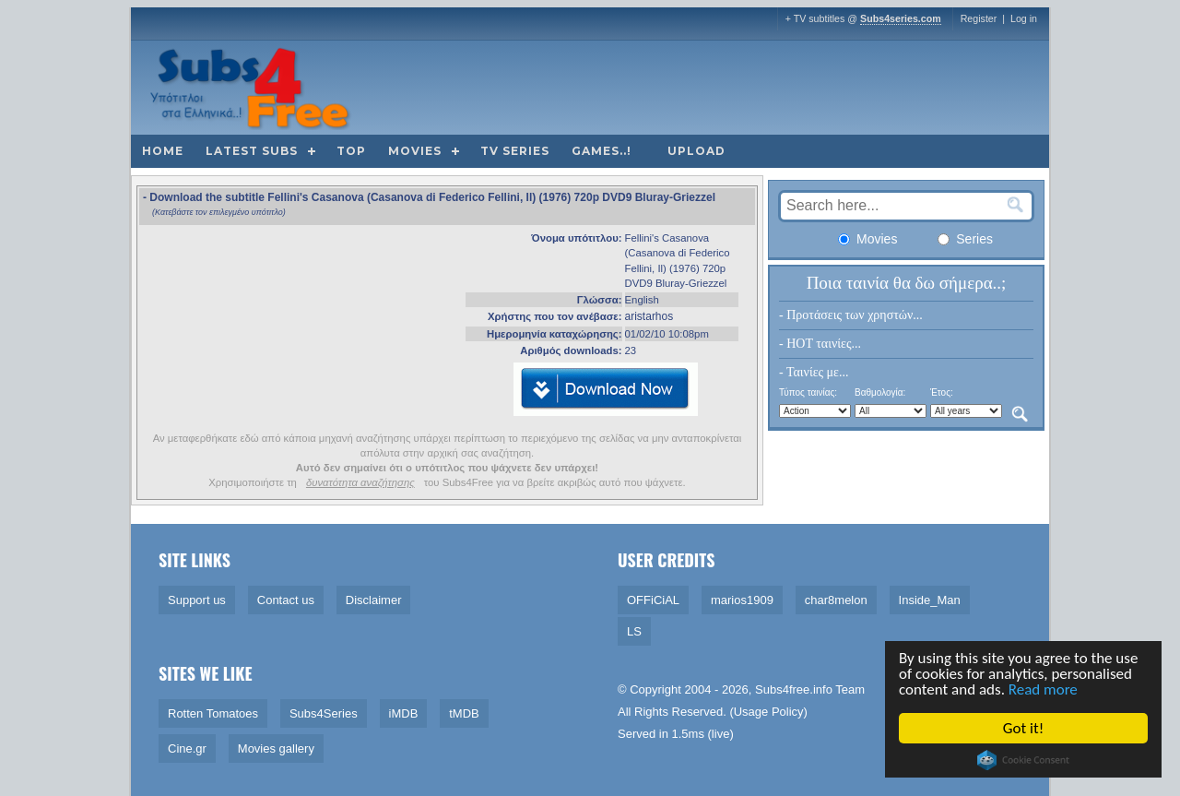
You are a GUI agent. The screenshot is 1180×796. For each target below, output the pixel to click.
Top (351, 151)
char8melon (836, 600)
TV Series (514, 151)
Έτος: (941, 392)
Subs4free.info (793, 689)
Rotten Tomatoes (213, 713)
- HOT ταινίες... (820, 343)
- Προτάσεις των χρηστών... (851, 315)
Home (162, 151)
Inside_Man (930, 600)
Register (979, 18)
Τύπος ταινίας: (808, 392)
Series (965, 239)
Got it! (1024, 728)
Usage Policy (769, 712)
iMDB (404, 713)
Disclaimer (374, 600)
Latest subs (252, 151)
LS (634, 631)
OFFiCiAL (653, 600)
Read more (1044, 689)
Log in (1023, 18)
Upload (696, 151)
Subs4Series (323, 713)
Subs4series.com (900, 18)
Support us (197, 600)
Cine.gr (187, 748)
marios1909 (742, 600)
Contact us (285, 600)
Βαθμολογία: (880, 392)
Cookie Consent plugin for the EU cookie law (1024, 760)
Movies (415, 151)
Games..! (601, 151)
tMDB (464, 713)
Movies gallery (276, 748)
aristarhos (649, 316)
